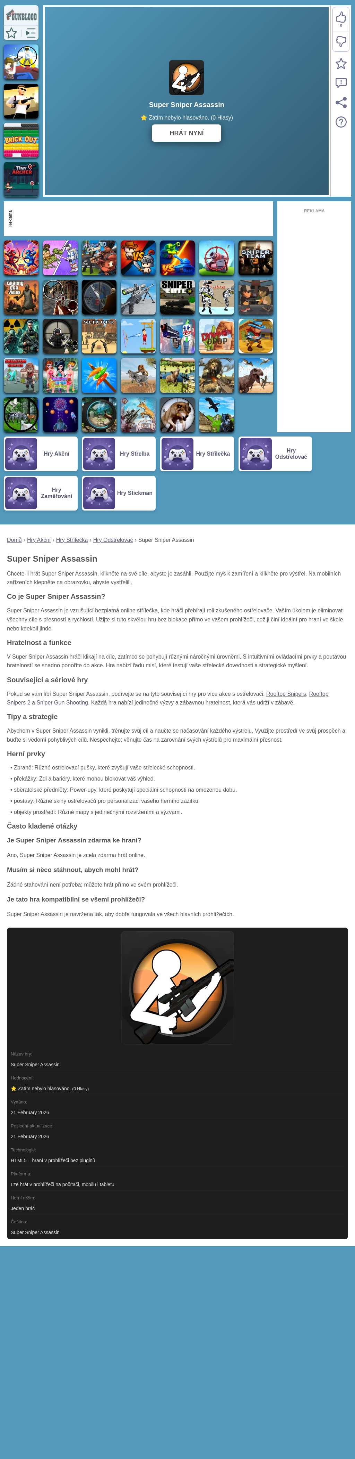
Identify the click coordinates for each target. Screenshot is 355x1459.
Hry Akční (39, 540)
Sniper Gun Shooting (62, 703)
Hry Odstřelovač (113, 540)
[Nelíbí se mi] (341, 41)
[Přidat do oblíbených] (341, 63)
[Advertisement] (142, 218)
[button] (11, 33)
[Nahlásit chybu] (341, 83)
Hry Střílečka (72, 540)
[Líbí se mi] (341, 19)
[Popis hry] (341, 122)
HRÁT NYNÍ (187, 133)
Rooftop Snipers (286, 694)
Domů (14, 540)
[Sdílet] (341, 102)
